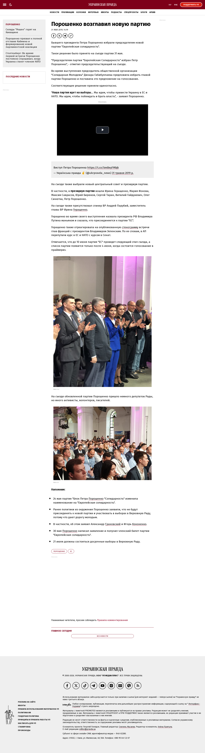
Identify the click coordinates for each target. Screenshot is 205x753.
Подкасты (116, 12)
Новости (54, 12)
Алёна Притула (165, 727)
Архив (152, 12)
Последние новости (18, 76)
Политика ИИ (24, 712)
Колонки (81, 12)
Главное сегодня (61, 630)
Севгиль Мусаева (127, 727)
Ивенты (105, 12)
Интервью (93, 12)
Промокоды (24, 730)
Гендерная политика (28, 716)
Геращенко (80, 209)
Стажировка (24, 727)
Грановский (113, 524)
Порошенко (96, 498)
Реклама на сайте (26, 702)
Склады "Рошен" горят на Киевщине (21, 31)
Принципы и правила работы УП (34, 720)
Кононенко (139, 524)
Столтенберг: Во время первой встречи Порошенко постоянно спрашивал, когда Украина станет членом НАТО (23, 57)
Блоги (144, 12)
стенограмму (130, 227)
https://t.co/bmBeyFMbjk (103, 167)
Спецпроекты (131, 12)
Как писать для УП (27, 723)
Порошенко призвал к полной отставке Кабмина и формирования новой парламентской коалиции (24, 42)
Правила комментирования (112, 620)
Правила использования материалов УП (38, 709)
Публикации (67, 12)
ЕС (71, 551)
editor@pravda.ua (87, 729)
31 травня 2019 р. (123, 173)
